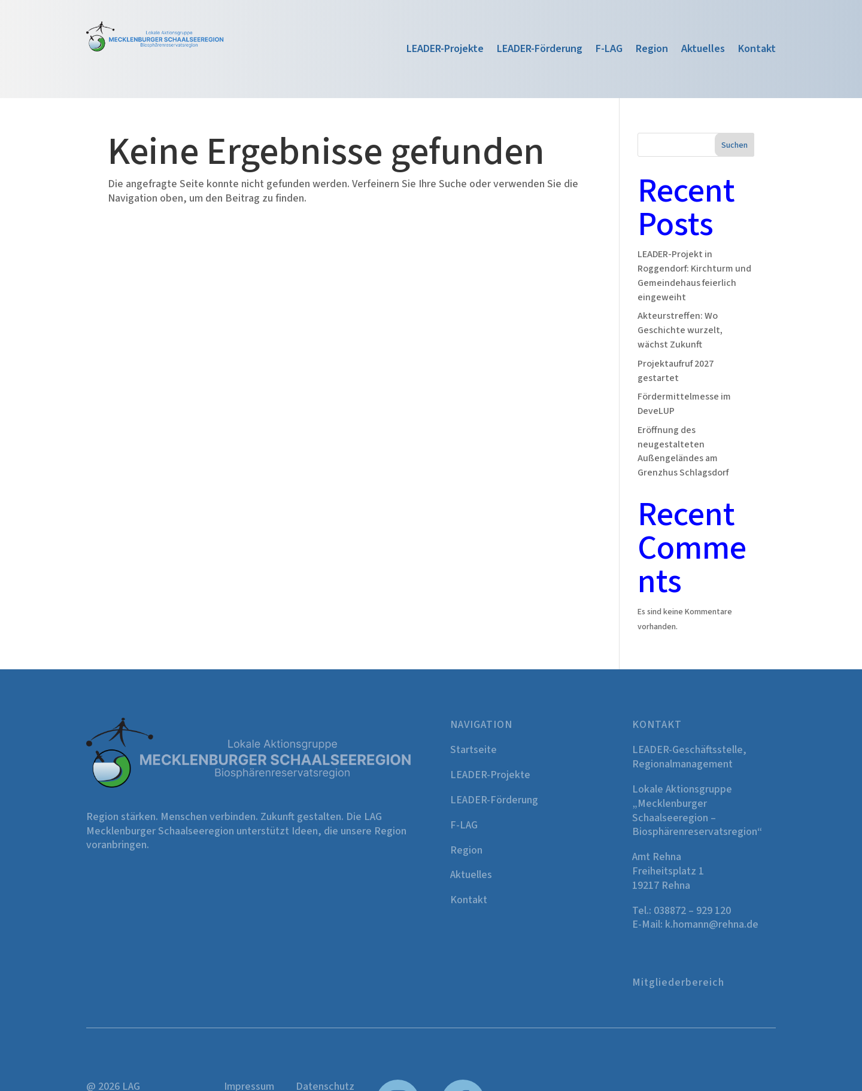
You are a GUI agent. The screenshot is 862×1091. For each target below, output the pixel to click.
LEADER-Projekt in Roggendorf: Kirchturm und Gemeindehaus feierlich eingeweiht (694, 275)
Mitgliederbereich (678, 982)
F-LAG (609, 50)
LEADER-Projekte (445, 50)
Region (652, 50)
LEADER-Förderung (539, 50)
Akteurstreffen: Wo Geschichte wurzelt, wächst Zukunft (680, 330)
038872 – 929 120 (692, 910)
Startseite (473, 749)
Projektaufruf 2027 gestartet (676, 371)
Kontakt (757, 50)
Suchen (734, 145)
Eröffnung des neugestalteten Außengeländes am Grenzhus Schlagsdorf (683, 451)
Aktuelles (703, 50)
